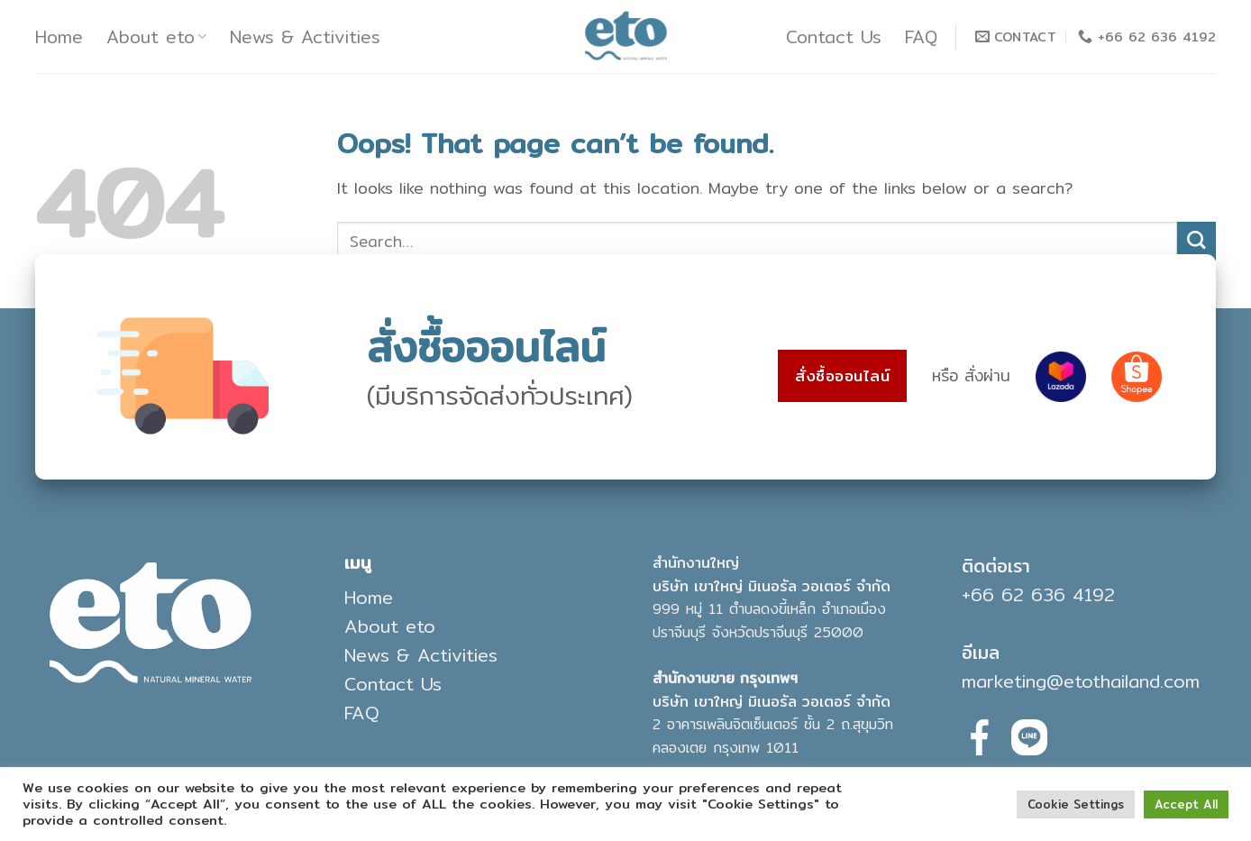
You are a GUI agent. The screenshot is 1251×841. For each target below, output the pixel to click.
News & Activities (305, 36)
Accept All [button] (1186, 804)
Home (59, 36)
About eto (156, 36)
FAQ (921, 36)
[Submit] (1196, 241)
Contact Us (833, 36)
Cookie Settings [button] (1075, 804)
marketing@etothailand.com (1081, 681)
